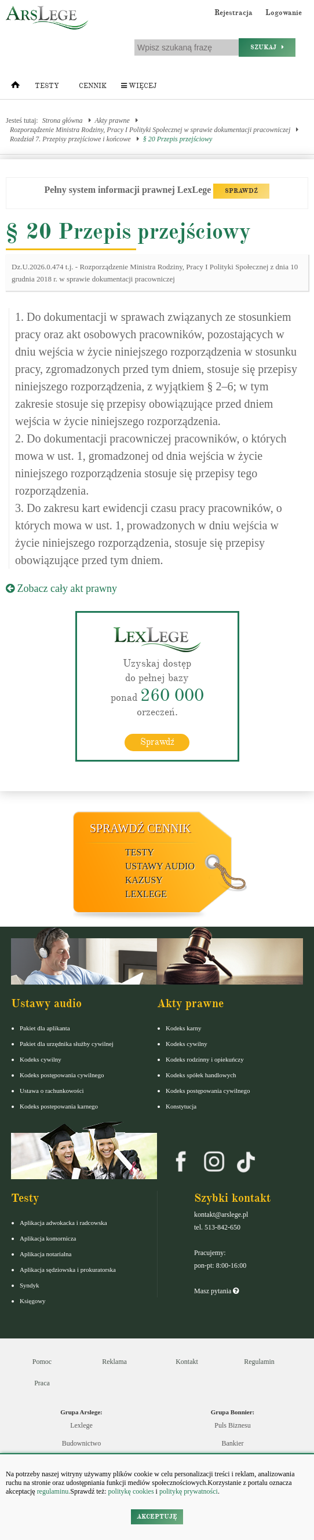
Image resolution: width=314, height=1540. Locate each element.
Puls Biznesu (232, 1425)
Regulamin (259, 1362)
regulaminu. (53, 1491)
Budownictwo (81, 1443)
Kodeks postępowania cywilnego (62, 1074)
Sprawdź (157, 742)
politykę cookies (131, 1491)
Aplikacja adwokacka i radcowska (63, 1222)
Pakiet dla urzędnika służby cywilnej (67, 1043)
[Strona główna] (15, 87)
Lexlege (81, 1425)
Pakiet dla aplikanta (45, 1028)
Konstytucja (181, 1106)
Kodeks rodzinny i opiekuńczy (205, 1059)
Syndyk (29, 1285)
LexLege (146, 894)
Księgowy (33, 1300)
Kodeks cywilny (40, 1059)
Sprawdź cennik (140, 828)
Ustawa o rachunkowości (52, 1090)
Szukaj (267, 47)
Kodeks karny (183, 1028)
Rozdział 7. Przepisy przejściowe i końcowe (70, 139)
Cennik (93, 86)
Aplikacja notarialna (46, 1253)
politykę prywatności (188, 1491)
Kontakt (187, 1362)
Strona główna (62, 120)
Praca (42, 1383)
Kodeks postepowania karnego (59, 1106)
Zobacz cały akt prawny (61, 588)
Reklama (114, 1362)
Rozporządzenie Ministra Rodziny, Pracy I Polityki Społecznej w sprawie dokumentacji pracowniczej (150, 130)
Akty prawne (112, 120)
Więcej (138, 86)
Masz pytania (216, 1291)
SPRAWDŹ (241, 191)
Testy (47, 86)
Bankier (233, 1443)
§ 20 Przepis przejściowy (178, 139)
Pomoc (42, 1362)
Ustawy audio (160, 866)
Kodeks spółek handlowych (201, 1074)
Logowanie (283, 12)
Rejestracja (233, 12)
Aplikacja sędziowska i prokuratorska (68, 1269)
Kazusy (144, 880)
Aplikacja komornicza (48, 1238)
